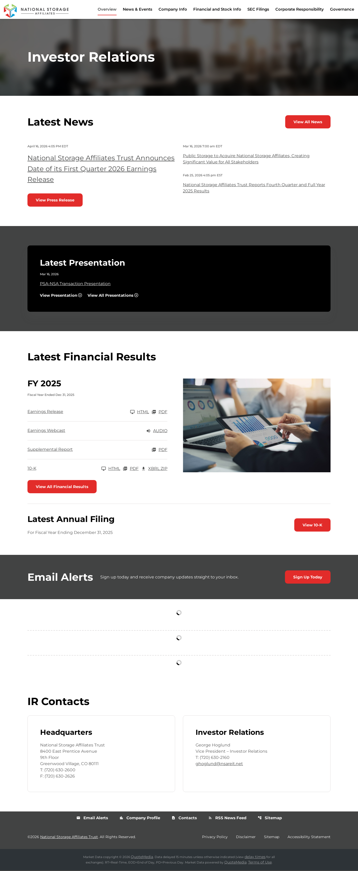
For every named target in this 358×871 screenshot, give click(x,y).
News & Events (137, 9)
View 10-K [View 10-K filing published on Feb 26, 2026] (312, 525)
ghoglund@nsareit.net (219, 764)
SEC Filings (258, 9)
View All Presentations (110, 296)
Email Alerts (92, 818)
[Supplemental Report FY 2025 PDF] (97, 450)
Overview (107, 9)
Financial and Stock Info (217, 9)
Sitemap (270, 818)
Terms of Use (260, 863)
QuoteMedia (142, 857)
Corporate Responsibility (299, 9)
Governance (342, 9)
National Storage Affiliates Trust (69, 837)
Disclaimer (246, 837)
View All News (307, 122)
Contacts (184, 818)
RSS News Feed (227, 818)
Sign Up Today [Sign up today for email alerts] (307, 577)
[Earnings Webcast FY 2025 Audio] (97, 431)
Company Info (173, 9)
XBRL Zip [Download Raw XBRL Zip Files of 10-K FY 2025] (154, 469)
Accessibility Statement (309, 837)
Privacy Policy (215, 837)
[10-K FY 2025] (73, 469)
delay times (255, 857)
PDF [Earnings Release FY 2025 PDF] (159, 412)
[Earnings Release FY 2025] (88, 412)
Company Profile (139, 818)
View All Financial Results (62, 487)
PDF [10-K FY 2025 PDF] (131, 469)
